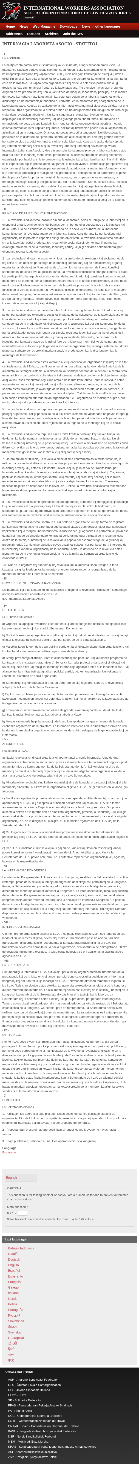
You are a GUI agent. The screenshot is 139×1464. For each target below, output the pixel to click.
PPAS (12, 1405)
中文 (11, 1360)
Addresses (14, 34)
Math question (17, 1207)
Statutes (33, 34)
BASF (12, 1431)
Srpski (12, 1326)
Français (14, 1282)
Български (16, 1338)
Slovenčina (16, 1321)
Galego (13, 1287)
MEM (11, 1441)
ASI (10, 1452)
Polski (12, 1304)
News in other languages (101, 26)
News (24, 26)
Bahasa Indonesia (21, 1248)
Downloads (68, 26)
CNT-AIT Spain (18, 1426)
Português (15, 1310)
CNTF (12, 1421)
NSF (11, 1436)
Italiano (13, 1293)
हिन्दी (11, 1349)
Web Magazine (44, 26)
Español (14, 1270)
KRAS (12, 1446)
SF (10, 1400)
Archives (52, 34)
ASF (11, 1379)
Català (12, 1254)
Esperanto (9, 1152)
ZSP (11, 1457)
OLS (11, 1385)
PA (10, 1410)
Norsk (12, 1299)
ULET (12, 1395)
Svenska (14, 1332)
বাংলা (11, 1354)
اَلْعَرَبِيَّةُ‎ (12, 1343)
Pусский (14, 1315)
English (13, 1265)
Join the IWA (73, 34)
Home (10, 26)
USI (10, 1390)
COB (11, 1415)
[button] (21, 1178)
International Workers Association (73, 8)
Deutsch (14, 1259)
